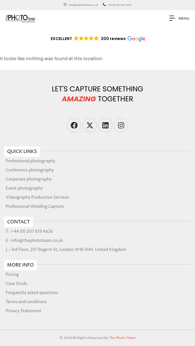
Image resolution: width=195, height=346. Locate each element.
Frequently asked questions (32, 292)
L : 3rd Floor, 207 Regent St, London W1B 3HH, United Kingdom (66, 249)
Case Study (16, 283)
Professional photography (30, 161)
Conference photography (30, 170)
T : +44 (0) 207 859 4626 (29, 231)
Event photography (24, 188)
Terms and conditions (26, 302)
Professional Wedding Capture (35, 206)
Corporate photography (29, 179)
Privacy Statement (23, 311)
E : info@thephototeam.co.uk (34, 240)
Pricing (12, 274)
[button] (97, 39)
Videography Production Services (37, 197)
